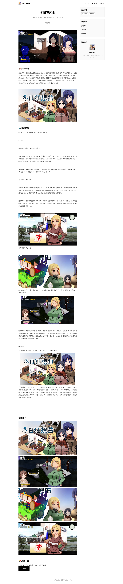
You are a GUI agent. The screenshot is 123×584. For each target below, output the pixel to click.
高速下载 (102, 3)
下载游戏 (24, 569)
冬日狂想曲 (24, 3)
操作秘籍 (94, 3)
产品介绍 (86, 3)
